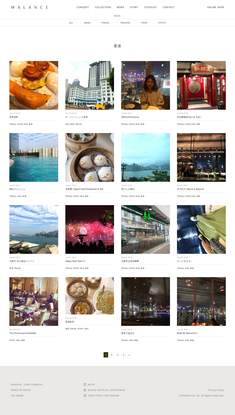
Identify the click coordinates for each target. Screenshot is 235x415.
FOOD (144, 23)
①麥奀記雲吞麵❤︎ (130, 261)
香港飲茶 (69, 321)
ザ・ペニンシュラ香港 (76, 117)
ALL (71, 23)
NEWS (120, 7)
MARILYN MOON (21, 390)
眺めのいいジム (17, 189)
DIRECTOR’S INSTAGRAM (103, 395)
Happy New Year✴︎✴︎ (75, 261)
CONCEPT (83, 7)
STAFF (76, 268)
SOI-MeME (17, 395)
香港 (30, 124)
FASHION (125, 23)
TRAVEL (105, 23)
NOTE (91, 384)
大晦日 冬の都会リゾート (22, 261)
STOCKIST (150, 7)
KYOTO (162, 23)
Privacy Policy (216, 390)
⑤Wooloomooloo (130, 117)
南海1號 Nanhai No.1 (187, 333)
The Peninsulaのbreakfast (22, 333)
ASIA (26, 124)
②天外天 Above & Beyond (190, 189)
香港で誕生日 (128, 333)
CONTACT (169, 7)
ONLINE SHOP (215, 7)
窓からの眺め (128, 189)
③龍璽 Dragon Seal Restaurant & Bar (84, 189)
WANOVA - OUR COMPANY (27, 384)
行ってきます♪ (184, 261)
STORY (134, 7)
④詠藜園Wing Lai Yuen (189, 117)
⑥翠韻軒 (13, 117)
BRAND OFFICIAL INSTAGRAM (106, 390)
